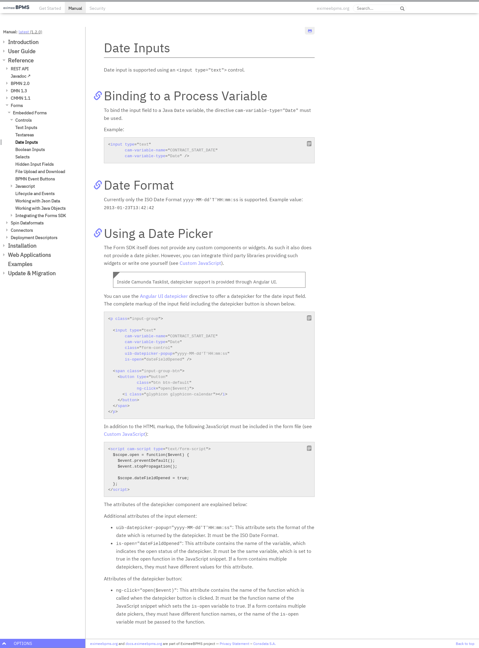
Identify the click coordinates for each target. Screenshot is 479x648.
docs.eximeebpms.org (144, 643)
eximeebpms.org (333, 8)
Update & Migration (32, 273)
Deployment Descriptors (34, 237)
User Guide (21, 51)
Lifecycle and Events (35, 193)
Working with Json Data (37, 201)
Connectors (22, 230)
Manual (75, 8)
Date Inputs (26, 142)
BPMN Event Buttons (35, 179)
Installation (22, 245)
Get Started (50, 8)
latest (24, 32)
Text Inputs (26, 127)
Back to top (465, 643)
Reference (21, 60)
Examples (20, 264)
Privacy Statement (234, 643)
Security (97, 8)
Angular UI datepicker (164, 296)
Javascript (25, 186)
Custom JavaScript (200, 263)
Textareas (24, 135)
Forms (17, 105)
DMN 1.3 (19, 91)
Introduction (23, 42)
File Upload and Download (40, 171)
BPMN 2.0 (20, 83)
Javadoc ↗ (21, 76)
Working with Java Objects (40, 208)
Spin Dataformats (27, 223)
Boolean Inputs (30, 149)
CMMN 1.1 (20, 98)
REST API (20, 69)
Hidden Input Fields (34, 164)
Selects (22, 157)
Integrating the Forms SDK (40, 215)
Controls (23, 120)
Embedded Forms (30, 113)
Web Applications (29, 254)
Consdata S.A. (264, 643)
